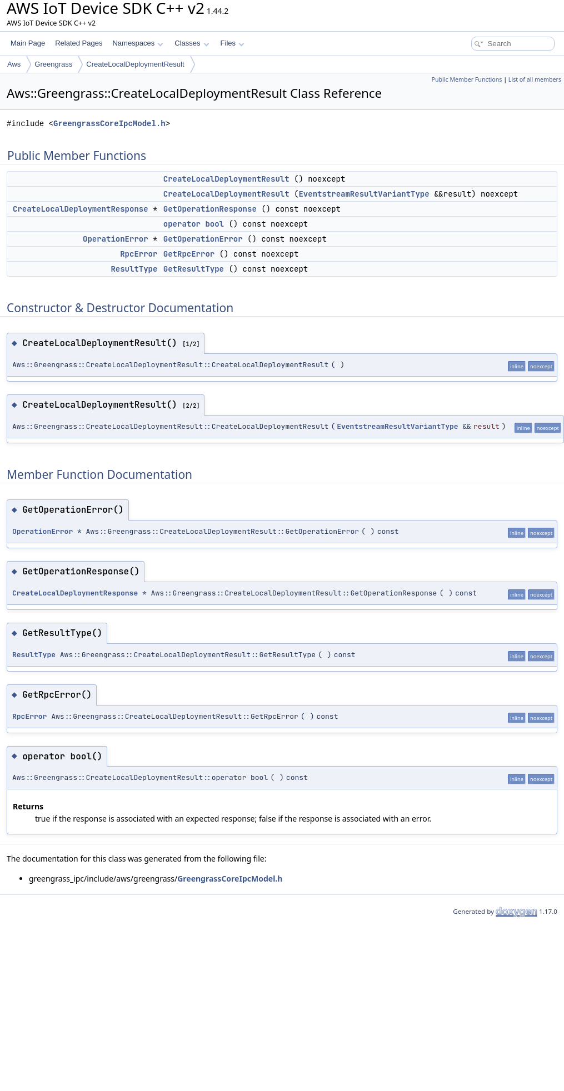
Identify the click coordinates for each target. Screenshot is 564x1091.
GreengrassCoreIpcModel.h (109, 123)
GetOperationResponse (210, 209)
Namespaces (137, 43)
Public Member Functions (466, 79)
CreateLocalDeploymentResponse (80, 209)
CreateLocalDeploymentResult (135, 64)
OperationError (115, 239)
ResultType (134, 269)
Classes (191, 43)
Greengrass (53, 64)
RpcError (138, 254)
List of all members (534, 79)
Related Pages (78, 43)
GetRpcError (188, 254)
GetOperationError (203, 239)
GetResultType (193, 269)
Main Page (28, 43)
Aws (14, 64)
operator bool (193, 224)
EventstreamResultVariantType (363, 194)
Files (232, 43)
